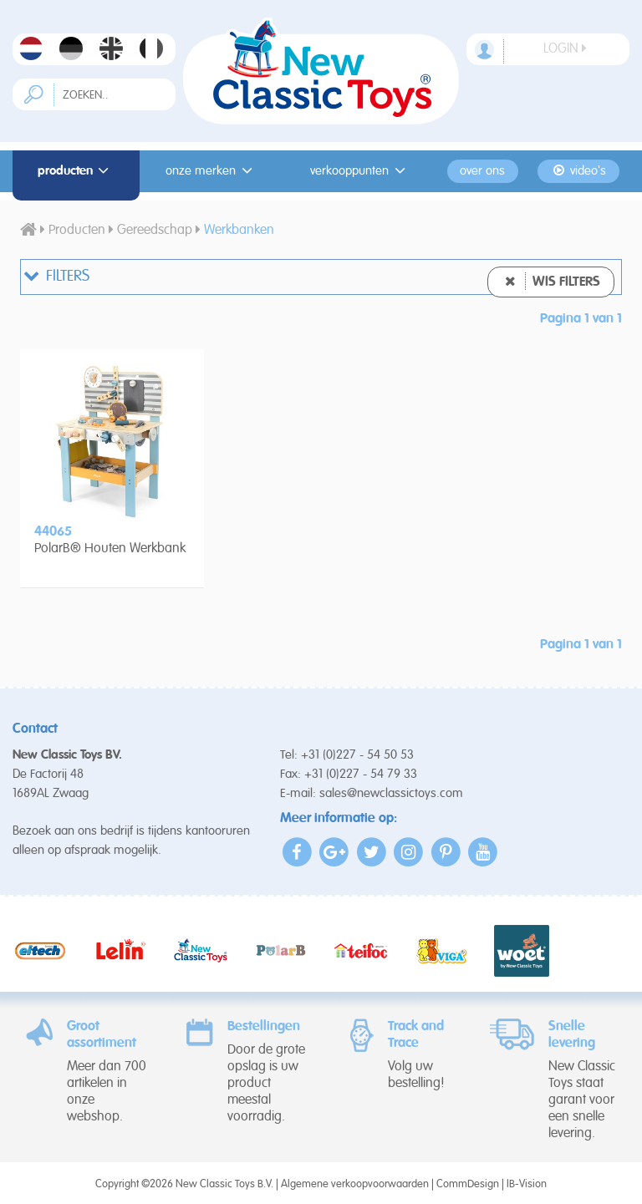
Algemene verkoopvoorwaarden (355, 1184)
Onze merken (211, 171)
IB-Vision (527, 1184)
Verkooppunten (360, 171)
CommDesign (467, 1184)
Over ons (482, 171)
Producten (76, 171)
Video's (579, 171)
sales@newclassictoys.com (391, 793)
